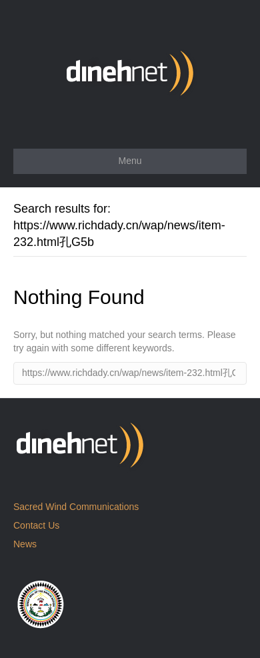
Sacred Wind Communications (76, 506)
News (25, 544)
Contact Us (36, 525)
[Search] (130, 373)
